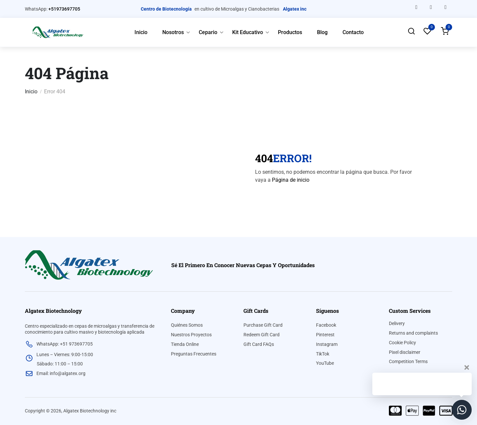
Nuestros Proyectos (191, 334)
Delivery (397, 323)
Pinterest (325, 334)
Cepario (208, 32)
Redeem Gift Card (261, 334)
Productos (290, 32)
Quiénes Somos (187, 325)
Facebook (326, 325)
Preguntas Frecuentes (193, 353)
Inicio (140, 32)
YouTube (325, 363)
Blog (322, 32)
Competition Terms (408, 361)
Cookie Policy (402, 342)
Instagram (327, 344)
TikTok (322, 353)
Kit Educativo (247, 32)
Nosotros (173, 32)
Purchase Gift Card (263, 325)
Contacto (353, 32)
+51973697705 (64, 9)
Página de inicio (290, 180)
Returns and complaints (413, 333)
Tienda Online (185, 344)
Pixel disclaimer (404, 352)
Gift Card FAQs (258, 344)
